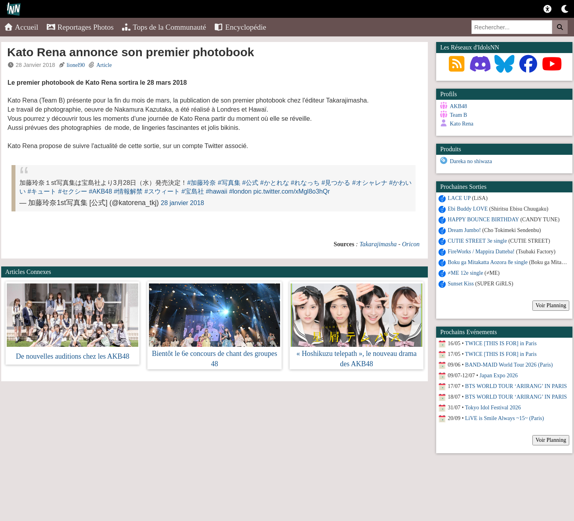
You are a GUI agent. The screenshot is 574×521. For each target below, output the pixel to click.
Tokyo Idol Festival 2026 (493, 407)
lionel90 (76, 65)
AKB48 (458, 106)
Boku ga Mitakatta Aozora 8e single (488, 262)
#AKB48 (100, 191)
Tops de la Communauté (164, 27)
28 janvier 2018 (182, 203)
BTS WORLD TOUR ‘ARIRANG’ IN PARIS (516, 386)
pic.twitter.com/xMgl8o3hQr (292, 191)
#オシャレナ (369, 182)
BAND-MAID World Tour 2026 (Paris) (509, 364)
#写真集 (229, 182)
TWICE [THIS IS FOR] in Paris (501, 343)
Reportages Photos (80, 27)
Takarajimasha (378, 244)
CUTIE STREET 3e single (477, 240)
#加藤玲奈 (201, 182)
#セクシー (72, 191)
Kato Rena (461, 124)
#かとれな (274, 182)
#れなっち (305, 182)
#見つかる (336, 182)
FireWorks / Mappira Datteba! (481, 251)
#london (240, 191)
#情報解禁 (128, 191)
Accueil (21, 27)
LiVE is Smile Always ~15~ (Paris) (504, 418)
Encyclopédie (240, 27)
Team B (458, 115)
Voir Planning (551, 305)
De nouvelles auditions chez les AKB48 (72, 356)
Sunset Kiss (461, 283)
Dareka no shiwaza (471, 161)
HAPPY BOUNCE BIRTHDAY (483, 219)
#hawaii (216, 191)
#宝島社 (192, 191)
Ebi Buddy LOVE (468, 208)
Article (104, 65)
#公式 (250, 182)
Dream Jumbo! (464, 230)
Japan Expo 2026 (499, 375)
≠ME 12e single (465, 273)
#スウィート (162, 191)
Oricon (411, 244)
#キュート (41, 191)
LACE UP (459, 198)
